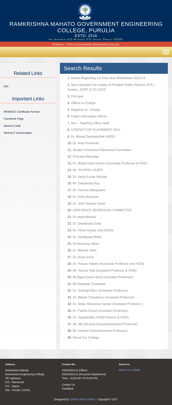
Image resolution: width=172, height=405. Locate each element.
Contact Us (68, 384)
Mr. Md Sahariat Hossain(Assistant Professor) (102, 324)
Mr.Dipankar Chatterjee (86, 284)
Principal (75, 96)
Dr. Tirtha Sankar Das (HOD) (90, 230)
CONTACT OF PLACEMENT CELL (94, 130)
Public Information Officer (87, 116)
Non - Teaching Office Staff (88, 123)
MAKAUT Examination (18, 132)
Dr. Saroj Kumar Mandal (87, 177)
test (6, 86)
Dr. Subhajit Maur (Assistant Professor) (97, 290)
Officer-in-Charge (81, 103)
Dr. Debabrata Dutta (84, 223)
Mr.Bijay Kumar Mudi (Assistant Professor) (100, 277)
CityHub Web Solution (83, 399)
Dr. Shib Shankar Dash (86, 203)
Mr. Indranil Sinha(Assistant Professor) (97, 331)
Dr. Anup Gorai (80, 257)
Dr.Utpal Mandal (81, 217)
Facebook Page (14, 118)
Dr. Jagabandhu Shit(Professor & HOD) (98, 317)
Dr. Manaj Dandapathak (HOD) (91, 136)
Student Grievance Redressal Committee (99, 150)
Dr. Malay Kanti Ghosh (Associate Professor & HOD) (107, 163)
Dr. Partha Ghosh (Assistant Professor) (97, 311)
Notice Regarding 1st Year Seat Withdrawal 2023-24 (106, 78)
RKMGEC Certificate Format (21, 111)
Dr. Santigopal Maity (84, 237)
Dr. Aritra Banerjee (83, 197)
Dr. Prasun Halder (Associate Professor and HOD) (105, 264)
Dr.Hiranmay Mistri (83, 244)
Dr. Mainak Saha (81, 250)
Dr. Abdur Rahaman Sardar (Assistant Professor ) (105, 304)
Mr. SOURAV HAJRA (85, 170)
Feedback (67, 388)
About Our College (83, 337)
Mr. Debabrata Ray (95, 183)
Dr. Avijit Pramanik (83, 143)
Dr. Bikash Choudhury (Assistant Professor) (101, 297)
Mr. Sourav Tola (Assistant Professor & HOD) (102, 270)
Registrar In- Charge (83, 110)
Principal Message (83, 156)
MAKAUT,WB (12, 125)
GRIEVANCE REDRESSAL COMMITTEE (99, 210)
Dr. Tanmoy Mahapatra (86, 190)
